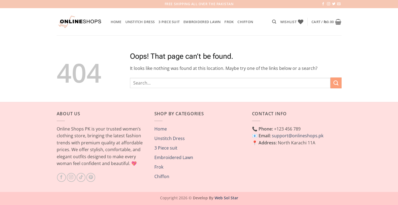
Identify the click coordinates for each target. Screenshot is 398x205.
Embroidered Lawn (202, 21)
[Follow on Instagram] (328, 4)
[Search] (274, 22)
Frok (229, 21)
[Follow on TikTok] (81, 177)
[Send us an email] (338, 4)
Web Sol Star (226, 197)
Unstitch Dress (140, 21)
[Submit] (335, 82)
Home (116, 21)
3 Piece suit (169, 21)
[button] (326, 22)
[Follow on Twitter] (333, 4)
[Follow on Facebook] (323, 4)
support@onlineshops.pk (297, 136)
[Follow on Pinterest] (90, 177)
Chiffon (245, 21)
